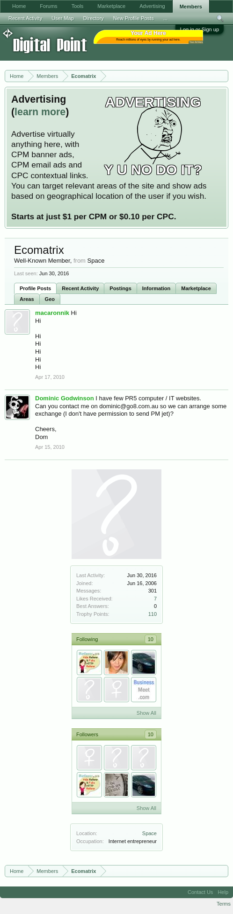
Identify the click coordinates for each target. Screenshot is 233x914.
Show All (146, 713)
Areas (27, 299)
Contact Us (200, 892)
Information (156, 288)
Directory (93, 18)
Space (149, 833)
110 (152, 614)
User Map (62, 18)
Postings (120, 288)
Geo (50, 299)
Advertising (152, 6)
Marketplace (196, 288)
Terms (224, 904)
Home (19, 6)
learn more (40, 112)
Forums (48, 6)
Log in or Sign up (199, 29)
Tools (78, 6)
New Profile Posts (133, 18)
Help (223, 892)
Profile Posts (35, 288)
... (165, 18)
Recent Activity (80, 288)
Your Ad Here (196, 42)
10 (150, 639)
